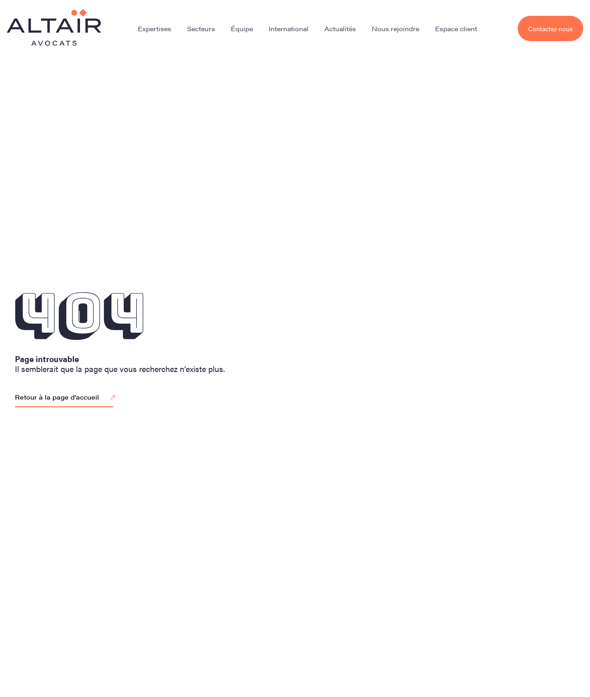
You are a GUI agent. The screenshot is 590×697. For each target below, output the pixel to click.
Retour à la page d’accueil (66, 397)
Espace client (456, 28)
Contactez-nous (550, 28)
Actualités (340, 28)
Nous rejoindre (395, 28)
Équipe (242, 28)
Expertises (154, 28)
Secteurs (201, 28)
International (289, 28)
